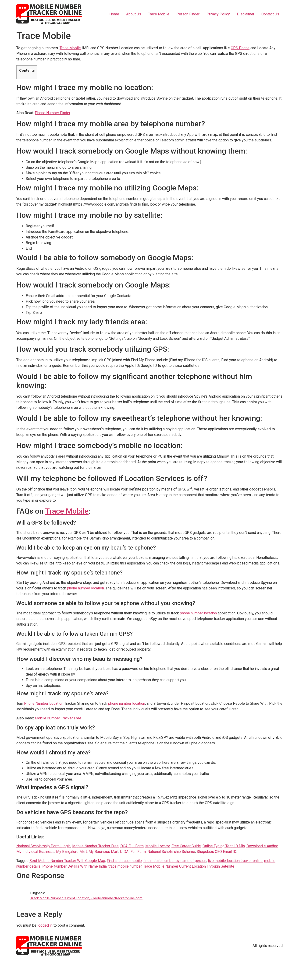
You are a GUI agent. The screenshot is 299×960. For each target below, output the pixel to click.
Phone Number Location (43, 703)
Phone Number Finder (52, 113)
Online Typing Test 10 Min (224, 846)
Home (114, 14)
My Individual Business (35, 851)
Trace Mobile (158, 14)
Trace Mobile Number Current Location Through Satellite (188, 866)
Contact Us (270, 14)
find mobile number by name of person (174, 860)
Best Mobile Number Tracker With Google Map (67, 860)
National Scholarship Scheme (171, 851)
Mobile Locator (157, 846)
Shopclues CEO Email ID (216, 851)
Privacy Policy (218, 14)
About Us (133, 14)
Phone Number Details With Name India (74, 866)
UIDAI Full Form (133, 851)
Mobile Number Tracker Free (58, 718)
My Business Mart (103, 851)
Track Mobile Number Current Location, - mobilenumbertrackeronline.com (86, 898)
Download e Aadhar (262, 846)
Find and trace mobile (124, 860)
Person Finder (187, 14)
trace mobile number (125, 866)
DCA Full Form (132, 846)
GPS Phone (240, 48)
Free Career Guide (186, 846)
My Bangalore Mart (71, 851)
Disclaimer (245, 14)
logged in (45, 925)
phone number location (85, 588)
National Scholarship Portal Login (43, 846)
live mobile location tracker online (235, 860)
